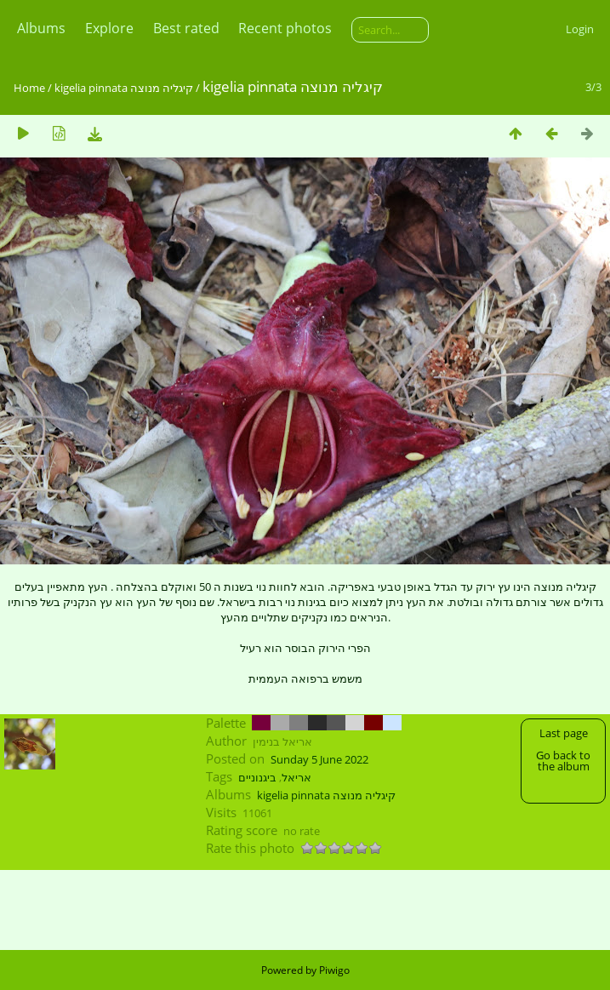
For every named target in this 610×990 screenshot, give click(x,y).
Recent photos (285, 28)
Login (580, 29)
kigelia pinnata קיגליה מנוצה (123, 87)
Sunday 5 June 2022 (319, 759)
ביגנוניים (257, 777)
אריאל (296, 777)
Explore (109, 28)
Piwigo (334, 970)
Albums (41, 28)
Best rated (186, 28)
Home (29, 87)
